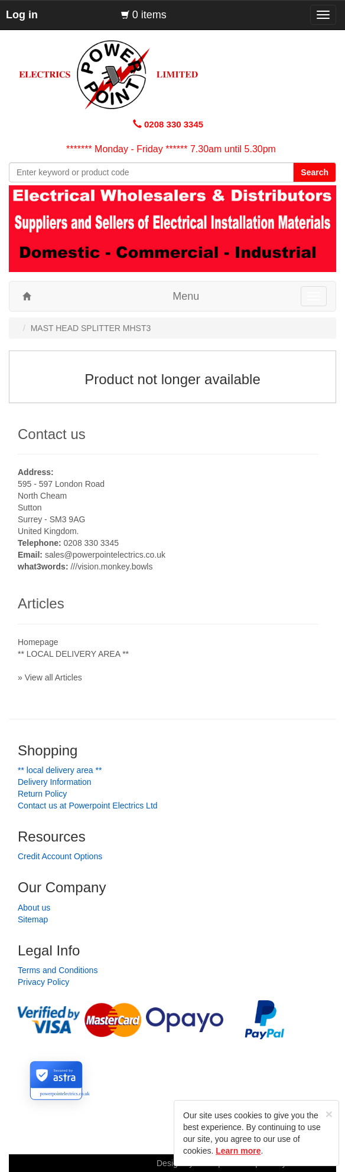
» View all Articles (50, 677)
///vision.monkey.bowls (111, 566)
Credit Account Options (60, 856)
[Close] (329, 1114)
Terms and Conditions (57, 970)
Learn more (238, 1150)
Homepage (38, 642)
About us (34, 907)
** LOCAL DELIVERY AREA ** (73, 654)
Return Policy (42, 793)
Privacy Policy (43, 982)
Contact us (52, 434)
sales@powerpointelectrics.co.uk (105, 554)
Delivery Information (55, 782)
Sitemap (33, 919)
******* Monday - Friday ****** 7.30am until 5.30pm (171, 149)
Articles (41, 603)
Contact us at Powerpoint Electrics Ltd (88, 805)
